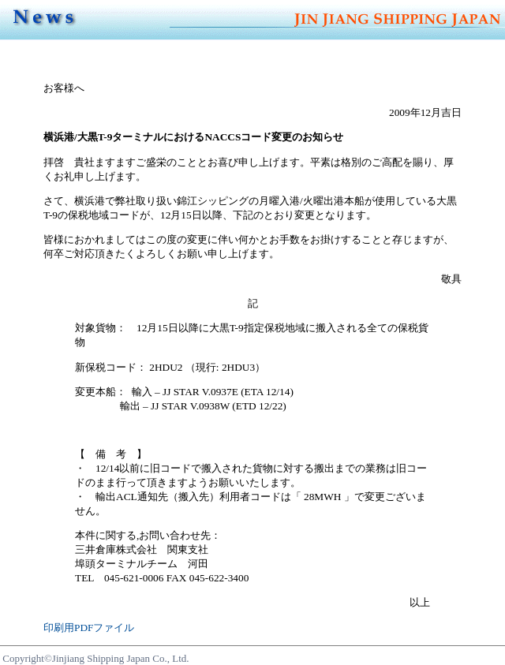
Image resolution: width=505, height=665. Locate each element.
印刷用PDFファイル (88, 627)
